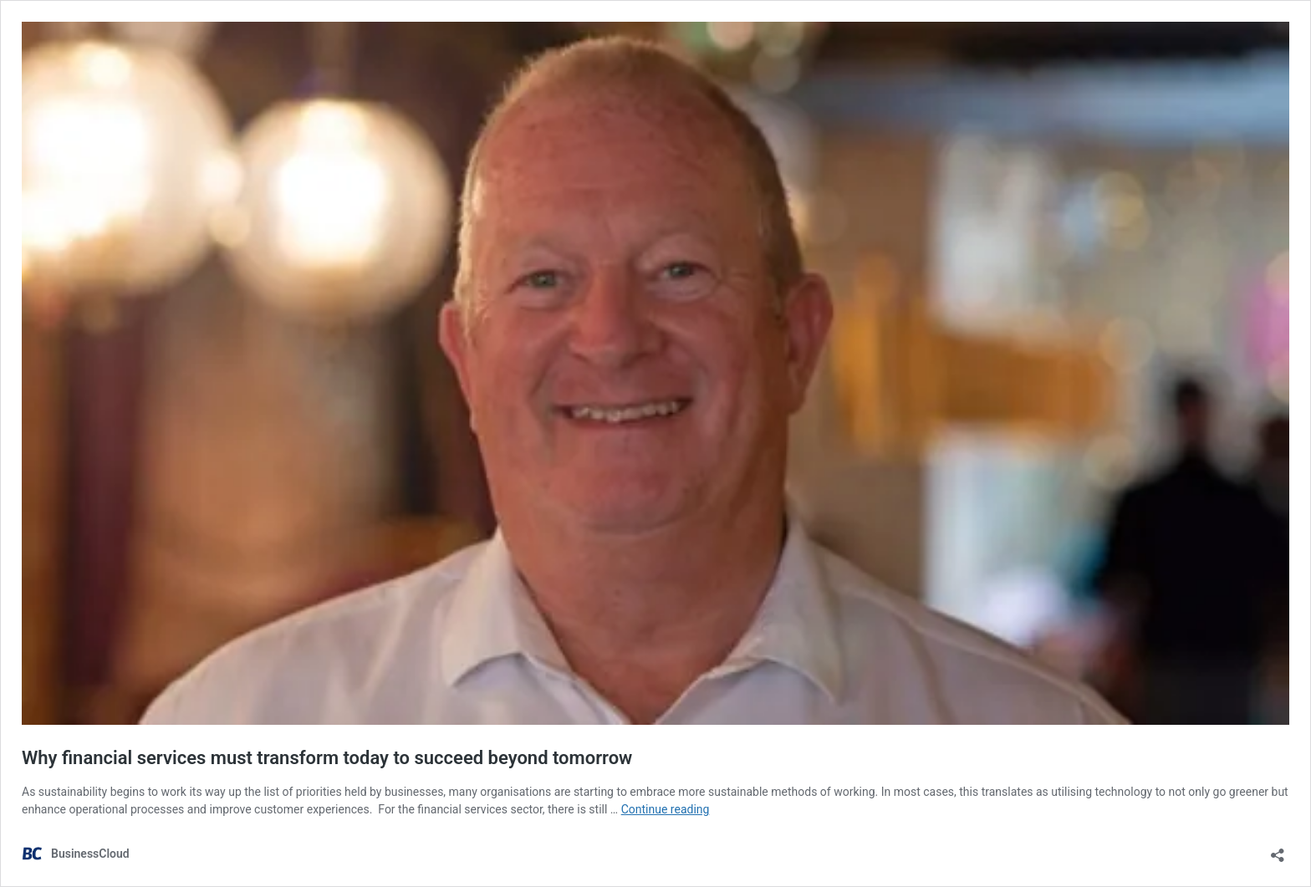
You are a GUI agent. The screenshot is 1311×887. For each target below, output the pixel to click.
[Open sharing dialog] (1277, 850)
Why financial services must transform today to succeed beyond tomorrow (327, 757)
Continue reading (665, 809)
